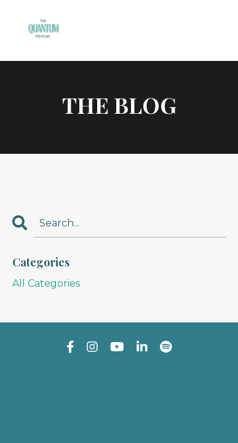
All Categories (46, 283)
